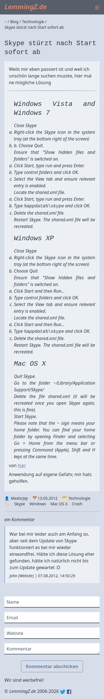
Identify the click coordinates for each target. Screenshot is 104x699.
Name (13, 602)
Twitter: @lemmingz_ (62, 692)
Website (26, 575)
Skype (19, 503)
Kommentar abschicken (52, 666)
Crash (77, 503)
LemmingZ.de (25, 6)
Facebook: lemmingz (69, 692)
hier (22, 465)
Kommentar (19, 649)
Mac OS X (58, 503)
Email (12, 618)
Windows (37, 503)
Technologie (79, 498)
